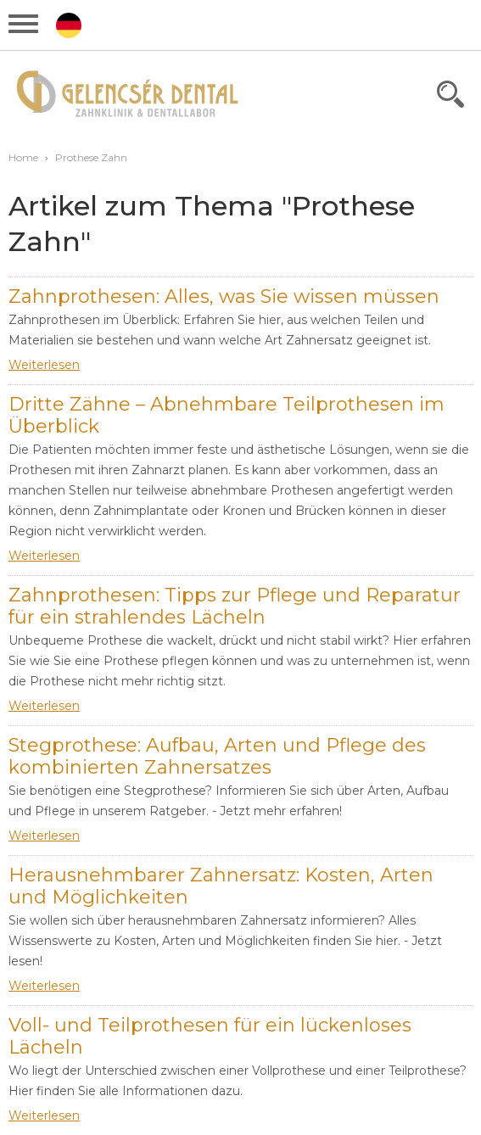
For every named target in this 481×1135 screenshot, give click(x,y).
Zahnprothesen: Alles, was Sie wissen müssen (223, 296)
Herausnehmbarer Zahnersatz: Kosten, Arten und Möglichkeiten (220, 886)
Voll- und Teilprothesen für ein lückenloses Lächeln (209, 1036)
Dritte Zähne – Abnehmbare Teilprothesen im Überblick (226, 415)
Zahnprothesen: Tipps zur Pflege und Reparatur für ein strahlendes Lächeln (234, 606)
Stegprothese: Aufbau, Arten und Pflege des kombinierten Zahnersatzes (217, 756)
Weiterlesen (44, 364)
